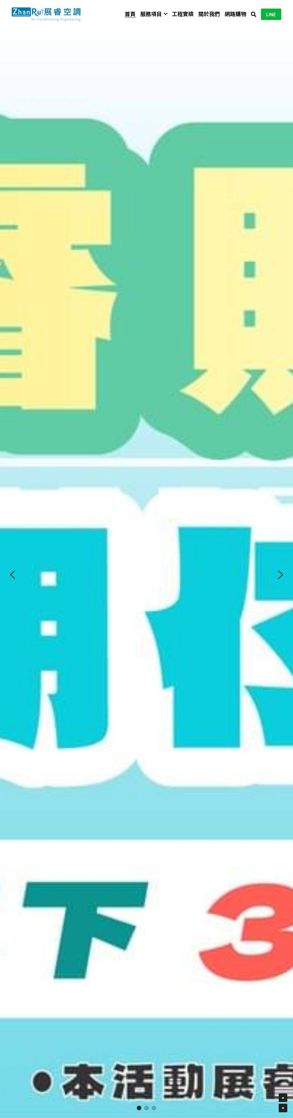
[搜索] (253, 14)
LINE (271, 14)
